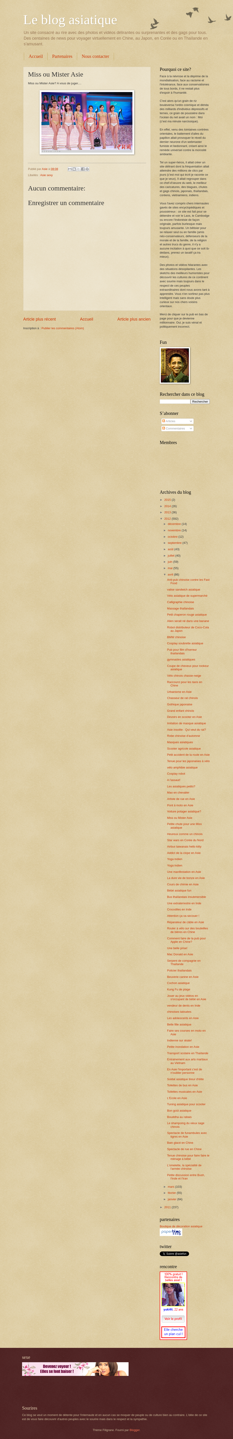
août (171, 549)
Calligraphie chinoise (180, 602)
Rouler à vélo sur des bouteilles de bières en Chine (187, 930)
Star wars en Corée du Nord (185, 840)
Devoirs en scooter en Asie (184, 717)
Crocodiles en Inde (179, 909)
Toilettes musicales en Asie (184, 1091)
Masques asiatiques (180, 742)
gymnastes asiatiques (181, 659)
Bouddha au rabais (179, 1117)
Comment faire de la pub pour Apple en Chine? (186, 940)
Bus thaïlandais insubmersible (186, 897)
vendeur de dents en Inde (183, 1005)
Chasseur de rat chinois (182, 698)
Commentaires (173, 428)
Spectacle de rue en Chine (184, 1149)
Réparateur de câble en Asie (185, 922)
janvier (172, 1199)
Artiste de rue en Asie (181, 799)
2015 (168, 499)
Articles (168, 421)
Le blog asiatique (70, 19)
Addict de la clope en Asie (183, 853)
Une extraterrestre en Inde (184, 903)
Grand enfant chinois (180, 710)
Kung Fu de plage (178, 989)
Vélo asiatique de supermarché (187, 595)
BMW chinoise (176, 637)
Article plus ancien (134, 319)
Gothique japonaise (179, 704)
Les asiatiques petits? (181, 786)
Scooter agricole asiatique (184, 748)
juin (170, 561)
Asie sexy (46, 175)
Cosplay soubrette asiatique (185, 643)
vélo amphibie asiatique (182, 767)
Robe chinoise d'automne (183, 735)
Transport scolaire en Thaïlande (187, 1053)
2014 (168, 506)
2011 (168, 1207)
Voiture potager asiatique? (184, 811)
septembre (175, 543)
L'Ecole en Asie (177, 1098)
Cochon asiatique (178, 983)
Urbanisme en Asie (179, 692)
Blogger (135, 1430)
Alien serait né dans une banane (188, 621)
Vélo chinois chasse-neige (184, 675)
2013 (168, 512)
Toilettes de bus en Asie (182, 1085)
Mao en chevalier (178, 792)
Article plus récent (39, 319)
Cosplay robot (176, 773)
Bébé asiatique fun (179, 890)
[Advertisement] (75, 1391)
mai (170, 568)
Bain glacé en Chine (180, 1142)
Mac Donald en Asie (180, 954)
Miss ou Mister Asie (179, 818)
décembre (175, 524)
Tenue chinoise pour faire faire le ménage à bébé (188, 1157)
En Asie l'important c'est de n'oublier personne (184, 1071)
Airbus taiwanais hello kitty (184, 846)
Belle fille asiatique (179, 1024)
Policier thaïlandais (179, 970)
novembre (175, 530)
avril (171, 574)
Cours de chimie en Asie (183, 884)
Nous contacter (95, 56)
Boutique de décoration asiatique (181, 1226)
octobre (173, 536)
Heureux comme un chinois (185, 834)
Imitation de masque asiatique (186, 723)
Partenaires (62, 56)
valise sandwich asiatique (183, 589)
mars (171, 1186)
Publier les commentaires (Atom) (62, 328)
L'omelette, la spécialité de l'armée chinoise (184, 1167)
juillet (171, 555)
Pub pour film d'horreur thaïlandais (182, 651)
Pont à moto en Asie (180, 805)
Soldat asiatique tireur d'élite (185, 1079)
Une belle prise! (177, 948)
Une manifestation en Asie (184, 872)
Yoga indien (174, 859)
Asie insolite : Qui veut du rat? (186, 729)
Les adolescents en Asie (183, 1018)
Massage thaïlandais (180, 608)
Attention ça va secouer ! (183, 915)
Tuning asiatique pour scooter (186, 1104)
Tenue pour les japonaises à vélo (188, 761)
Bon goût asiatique (179, 1110)
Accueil (36, 56)
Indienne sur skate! (179, 1040)
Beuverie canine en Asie (182, 977)
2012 (168, 518)
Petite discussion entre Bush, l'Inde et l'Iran (186, 1176)
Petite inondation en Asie (183, 1046)
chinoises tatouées (179, 1011)
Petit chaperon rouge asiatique (187, 614)
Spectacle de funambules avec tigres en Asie (187, 1134)
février (172, 1193)
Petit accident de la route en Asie (188, 754)
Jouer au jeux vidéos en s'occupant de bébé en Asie (186, 997)
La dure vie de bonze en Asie (186, 878)
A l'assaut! (173, 780)
